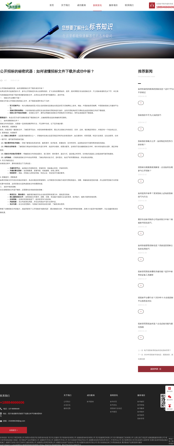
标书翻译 (140, 408)
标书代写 (113, 402)
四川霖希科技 (127, 440)
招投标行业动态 (116, 408)
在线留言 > (13, 430)
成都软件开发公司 (46, 440)
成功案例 (81, 5)
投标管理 (140, 418)
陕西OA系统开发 (31, 438)
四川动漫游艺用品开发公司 (78, 440)
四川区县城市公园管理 (140, 440)
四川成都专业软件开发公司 (87, 442)
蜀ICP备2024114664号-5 (71, 445)
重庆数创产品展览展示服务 (132, 442)
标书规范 (113, 412)
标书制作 (140, 412)
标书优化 (113, 405)
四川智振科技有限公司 (67, 438)
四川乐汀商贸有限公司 (16, 438)
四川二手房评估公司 (113, 440)
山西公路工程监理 (141, 438)
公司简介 (67, 402)
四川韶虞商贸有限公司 (104, 438)
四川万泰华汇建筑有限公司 (26, 442)
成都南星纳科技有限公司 (86, 438)
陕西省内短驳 (43, 438)
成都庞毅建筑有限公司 (156, 438)
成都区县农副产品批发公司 (66, 442)
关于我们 (65, 5)
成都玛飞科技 (11, 442)
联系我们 (129, 5)
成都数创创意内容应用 (97, 440)
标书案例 (90, 402)
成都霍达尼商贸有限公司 (46, 442)
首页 (52, 5)
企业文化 (67, 405)
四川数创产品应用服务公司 (29, 440)
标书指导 (140, 415)
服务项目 (113, 5)
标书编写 (140, 402)
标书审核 (140, 405)
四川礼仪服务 (54, 438)
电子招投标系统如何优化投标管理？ (157, 350)
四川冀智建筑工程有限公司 (123, 438)
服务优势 (67, 408)
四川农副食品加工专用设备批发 (109, 442)
